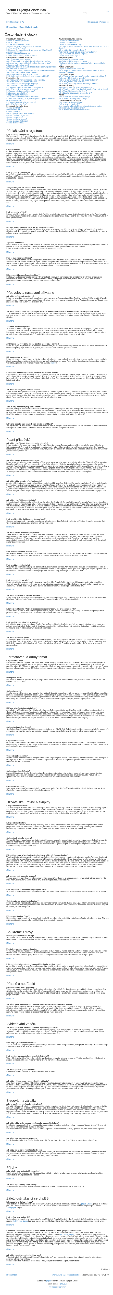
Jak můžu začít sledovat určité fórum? (73, 91)
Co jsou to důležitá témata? (16, 119)
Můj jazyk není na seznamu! (16, 69)
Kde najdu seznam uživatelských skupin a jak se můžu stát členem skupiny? (83, 47)
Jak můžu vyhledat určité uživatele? (72, 82)
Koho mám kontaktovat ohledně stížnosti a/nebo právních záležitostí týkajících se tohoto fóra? (80, 107)
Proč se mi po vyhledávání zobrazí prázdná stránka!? (78, 80)
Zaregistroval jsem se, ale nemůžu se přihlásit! (23, 46)
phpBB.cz (63, 1284)
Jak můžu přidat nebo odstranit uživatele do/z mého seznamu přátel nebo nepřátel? (82, 71)
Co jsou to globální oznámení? (17, 115)
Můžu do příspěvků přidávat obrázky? (20, 113)
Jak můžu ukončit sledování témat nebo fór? (75, 93)
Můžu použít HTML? (14, 110)
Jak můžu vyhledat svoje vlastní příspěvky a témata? (78, 84)
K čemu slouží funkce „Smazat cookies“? (21, 56)
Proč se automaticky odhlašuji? (18, 54)
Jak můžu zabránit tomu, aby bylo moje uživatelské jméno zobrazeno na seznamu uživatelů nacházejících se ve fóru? (28, 62)
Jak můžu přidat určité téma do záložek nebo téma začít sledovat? (83, 89)
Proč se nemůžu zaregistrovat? (18, 44)
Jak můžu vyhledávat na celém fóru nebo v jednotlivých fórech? (82, 76)
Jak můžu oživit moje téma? (16, 104)
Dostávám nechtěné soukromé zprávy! (73, 61)
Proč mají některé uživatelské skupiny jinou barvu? (78, 52)
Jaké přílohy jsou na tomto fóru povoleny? (74, 97)
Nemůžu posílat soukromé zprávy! (71, 59)
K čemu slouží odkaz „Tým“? (69, 56)
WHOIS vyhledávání (68, 1234)
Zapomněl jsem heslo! (14, 52)
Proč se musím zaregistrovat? (17, 41)
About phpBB (11, 1208)
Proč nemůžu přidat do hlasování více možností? (24, 87)
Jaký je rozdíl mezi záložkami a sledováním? (75, 87)
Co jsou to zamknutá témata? (17, 121)
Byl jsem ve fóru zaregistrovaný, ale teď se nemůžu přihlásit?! (29, 50)
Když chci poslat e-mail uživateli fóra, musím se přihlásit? (27, 76)
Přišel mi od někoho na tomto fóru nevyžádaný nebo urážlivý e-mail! (82, 64)
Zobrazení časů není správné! (17, 65)
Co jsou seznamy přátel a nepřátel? (72, 69)
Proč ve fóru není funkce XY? (70, 104)
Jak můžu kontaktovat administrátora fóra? (74, 110)
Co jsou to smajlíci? (13, 112)
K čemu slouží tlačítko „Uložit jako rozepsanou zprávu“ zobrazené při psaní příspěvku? (30, 99)
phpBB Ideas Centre (20, 1221)
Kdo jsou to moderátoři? (68, 43)
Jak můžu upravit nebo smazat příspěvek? (22, 82)
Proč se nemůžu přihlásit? (16, 48)
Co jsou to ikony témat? (15, 123)
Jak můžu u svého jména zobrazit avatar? (22, 72)
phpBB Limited (86, 1204)
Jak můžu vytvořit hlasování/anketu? (20, 85)
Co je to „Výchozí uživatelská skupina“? (73, 54)
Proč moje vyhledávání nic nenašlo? (72, 78)
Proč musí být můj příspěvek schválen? (21, 102)
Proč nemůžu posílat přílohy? (17, 93)
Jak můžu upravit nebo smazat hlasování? (22, 89)
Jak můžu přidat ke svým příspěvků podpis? (22, 84)
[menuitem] (22, 22)
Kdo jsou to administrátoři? (69, 41)
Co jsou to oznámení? (14, 117)
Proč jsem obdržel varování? (17, 95)
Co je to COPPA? (12, 43)
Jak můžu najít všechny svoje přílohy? (73, 99)
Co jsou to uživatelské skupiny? (70, 44)
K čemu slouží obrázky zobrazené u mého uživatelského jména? (30, 71)
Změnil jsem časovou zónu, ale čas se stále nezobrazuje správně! (31, 67)
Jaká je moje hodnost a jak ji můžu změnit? (22, 74)
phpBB (53, 363)
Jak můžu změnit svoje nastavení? (19, 59)
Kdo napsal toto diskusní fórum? (71, 102)
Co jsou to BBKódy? (14, 108)
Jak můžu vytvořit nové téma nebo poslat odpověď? (25, 80)
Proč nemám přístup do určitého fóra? (20, 91)
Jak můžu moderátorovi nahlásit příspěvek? (22, 97)
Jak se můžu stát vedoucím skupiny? (72, 50)
